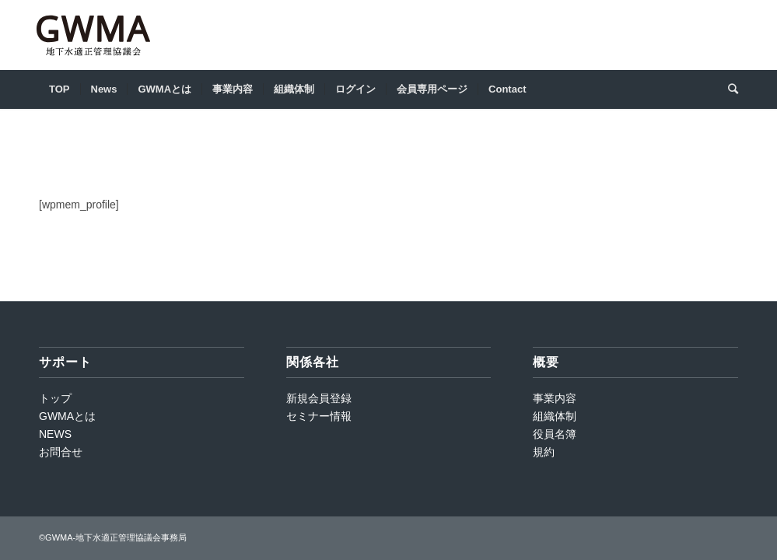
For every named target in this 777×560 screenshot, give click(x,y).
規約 (544, 452)
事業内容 (554, 398)
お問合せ (60, 452)
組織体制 (554, 416)
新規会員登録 (319, 398)
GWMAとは (67, 416)
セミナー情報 (319, 416)
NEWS (55, 434)
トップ (55, 398)
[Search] (728, 89)
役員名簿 (554, 434)
